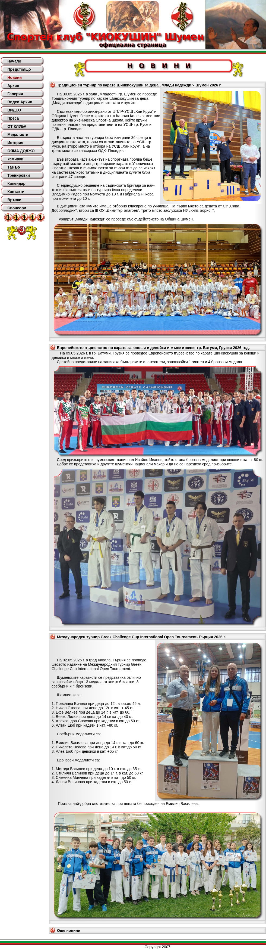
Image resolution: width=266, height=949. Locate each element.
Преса (13, 118)
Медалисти (17, 134)
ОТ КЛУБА (16, 126)
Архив (13, 85)
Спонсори (16, 208)
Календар (16, 183)
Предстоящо (19, 69)
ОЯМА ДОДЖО (20, 151)
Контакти (15, 191)
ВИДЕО (14, 110)
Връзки (14, 200)
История (15, 143)
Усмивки (15, 159)
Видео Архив (19, 102)
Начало (14, 61)
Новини (14, 77)
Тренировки (18, 175)
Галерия (15, 94)
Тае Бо (13, 167)
